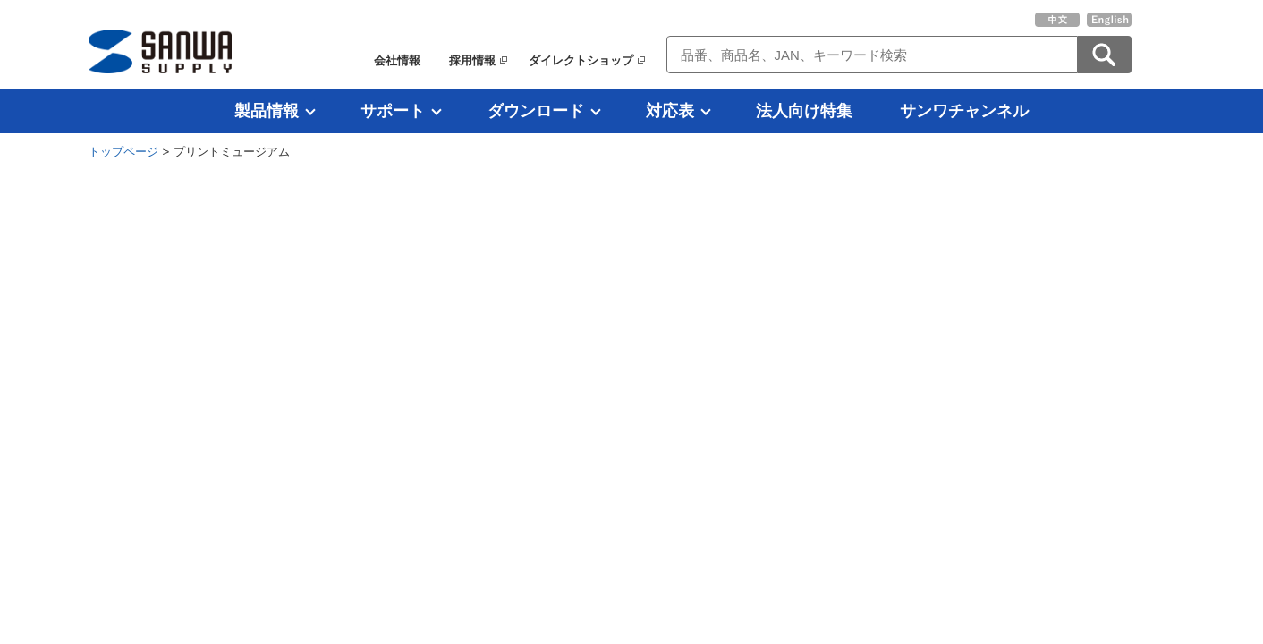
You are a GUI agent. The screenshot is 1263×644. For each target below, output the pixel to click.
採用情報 (472, 60)
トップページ (123, 151)
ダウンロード (535, 111)
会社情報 (397, 60)
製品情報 (266, 111)
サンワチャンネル (964, 111)
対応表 (670, 111)
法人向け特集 (804, 111)
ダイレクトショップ (581, 60)
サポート (392, 111)
